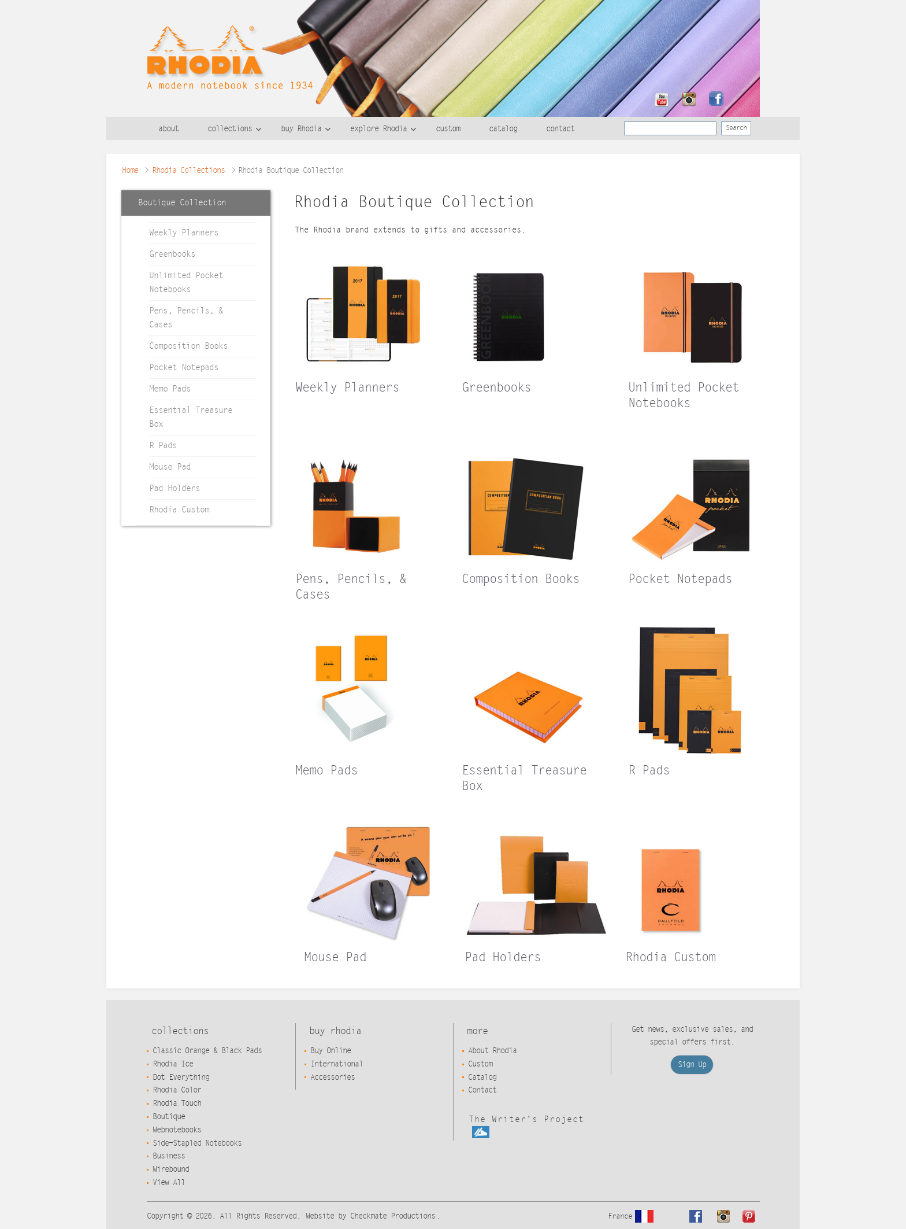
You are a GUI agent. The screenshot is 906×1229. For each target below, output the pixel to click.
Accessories (332, 1077)
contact (560, 129)
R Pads (163, 445)
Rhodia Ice (173, 1064)
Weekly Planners (183, 232)
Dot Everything (181, 1077)
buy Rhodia (301, 129)
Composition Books (188, 346)
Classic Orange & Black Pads (207, 1051)
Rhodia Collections (188, 171)
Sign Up (692, 1065)
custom (448, 129)
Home (130, 171)
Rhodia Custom (179, 509)
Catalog (482, 1077)
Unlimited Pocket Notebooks (186, 282)
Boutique (169, 1117)
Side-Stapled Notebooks (197, 1143)
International (336, 1064)
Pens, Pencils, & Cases (186, 318)
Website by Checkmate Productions (370, 1216)
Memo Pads (170, 389)
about (168, 129)
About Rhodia (492, 1051)
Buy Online (330, 1051)
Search (736, 127)
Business (169, 1156)
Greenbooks (172, 254)
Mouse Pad (170, 467)
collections (229, 129)
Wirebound (171, 1169)
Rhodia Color (177, 1090)
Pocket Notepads (183, 367)
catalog (503, 129)
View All (169, 1183)
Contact (482, 1090)
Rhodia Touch (177, 1103)
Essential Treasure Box (190, 417)
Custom (480, 1064)
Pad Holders (174, 488)
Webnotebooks (177, 1130)
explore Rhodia (378, 129)
